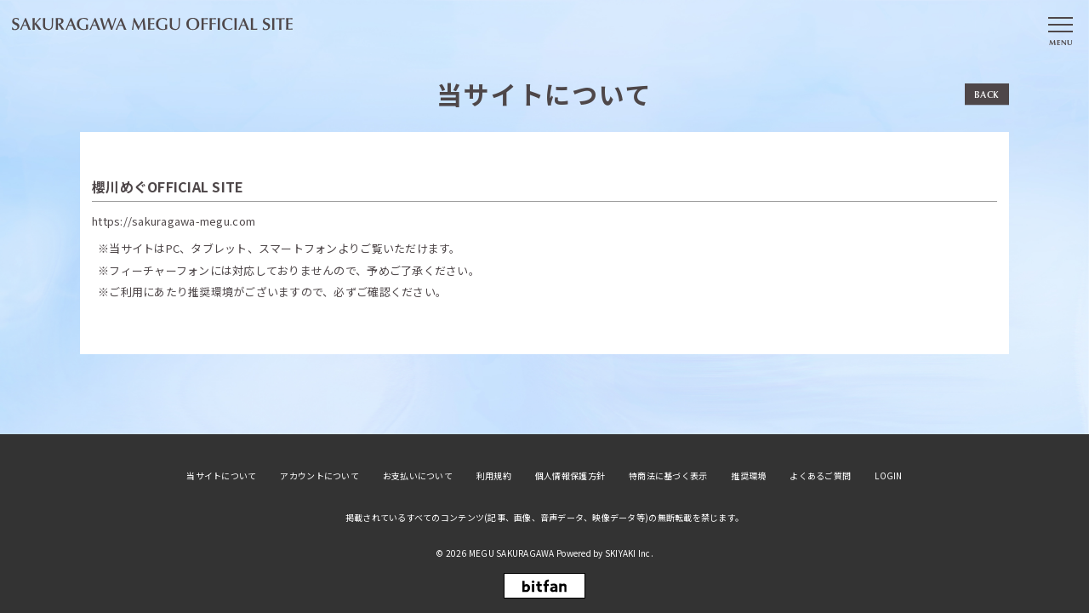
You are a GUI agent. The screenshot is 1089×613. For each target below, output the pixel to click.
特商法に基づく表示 (668, 476)
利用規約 (493, 476)
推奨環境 (748, 476)
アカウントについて (319, 476)
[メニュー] (1060, 28)
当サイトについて (221, 476)
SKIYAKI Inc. (629, 553)
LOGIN (888, 476)
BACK (987, 94)
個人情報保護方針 (570, 476)
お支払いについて (418, 476)
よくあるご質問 (820, 476)
